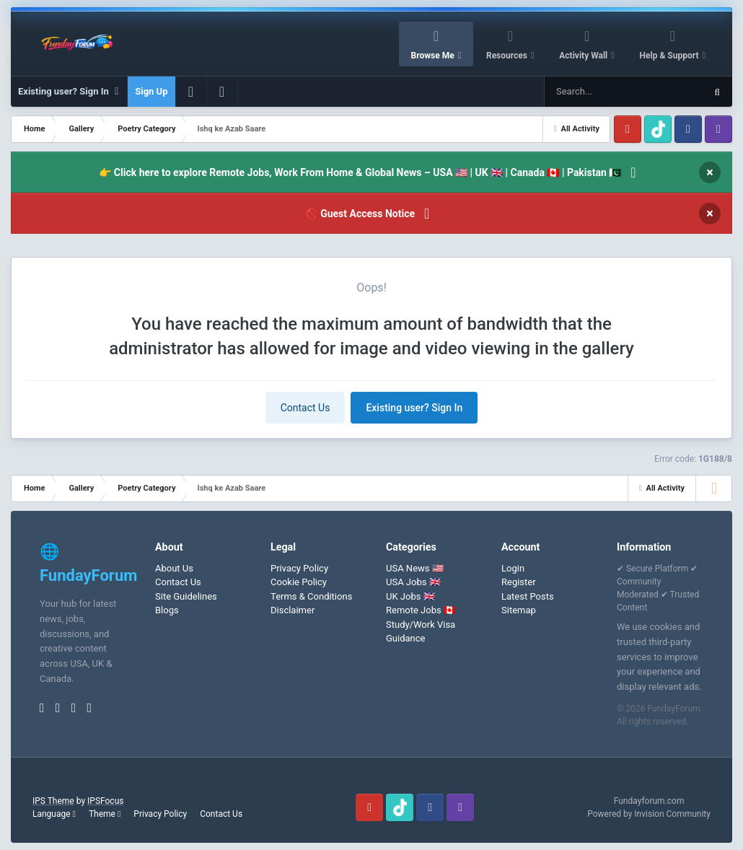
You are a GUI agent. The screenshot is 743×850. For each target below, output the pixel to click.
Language (54, 814)
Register (518, 582)
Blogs (167, 610)
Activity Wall (584, 56)
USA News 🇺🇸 (415, 568)
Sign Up (151, 91)
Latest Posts (527, 596)
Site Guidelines (186, 596)
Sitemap (518, 610)
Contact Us (305, 407)
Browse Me (434, 56)
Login (512, 568)
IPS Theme (53, 801)
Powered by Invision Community (649, 814)
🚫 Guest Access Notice (360, 213)
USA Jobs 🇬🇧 (413, 582)
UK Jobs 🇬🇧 (410, 596)
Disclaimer (293, 610)
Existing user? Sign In (69, 91)
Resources (507, 56)
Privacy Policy (299, 568)
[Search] (587, 91)
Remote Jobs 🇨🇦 (420, 610)
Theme (104, 814)
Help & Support (670, 56)
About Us (174, 568)
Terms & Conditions (311, 596)
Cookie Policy (299, 582)
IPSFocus (105, 801)
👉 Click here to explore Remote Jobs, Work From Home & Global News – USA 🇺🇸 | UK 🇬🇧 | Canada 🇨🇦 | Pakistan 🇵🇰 (360, 172)
